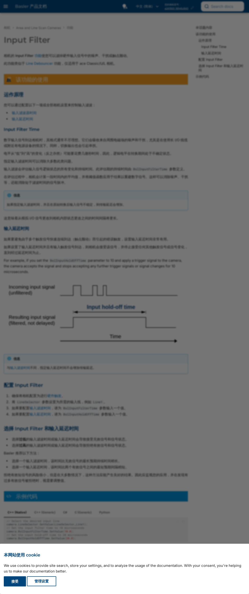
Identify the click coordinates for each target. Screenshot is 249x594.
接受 (14, 581)
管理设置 (41, 581)
